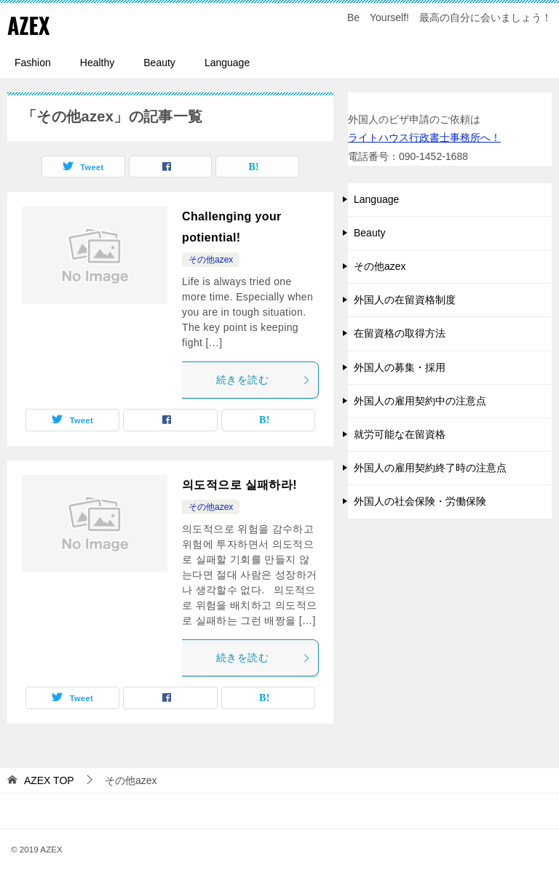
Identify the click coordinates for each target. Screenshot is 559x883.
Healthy (97, 62)
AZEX (28, 25)
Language (227, 62)
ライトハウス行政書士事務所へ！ (424, 137)
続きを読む (263, 379)
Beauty (159, 62)
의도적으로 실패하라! (239, 484)
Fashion (33, 62)
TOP (49, 780)
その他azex (211, 259)
